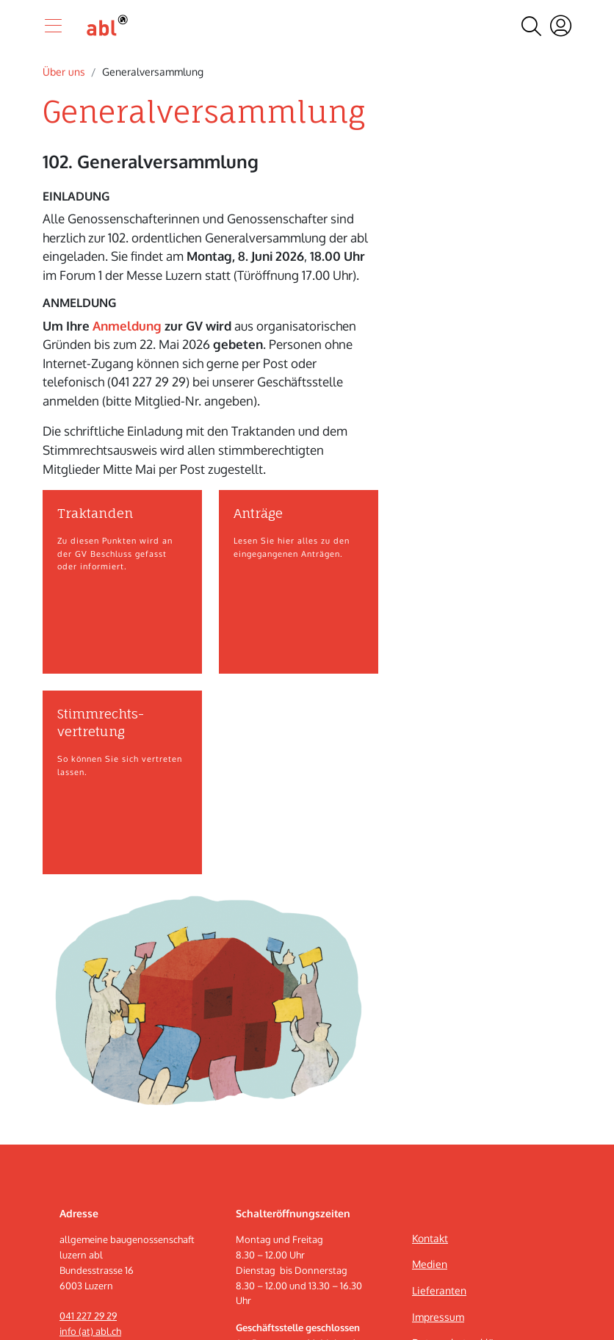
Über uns (64, 71)
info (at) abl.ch (90, 1331)
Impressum (438, 1317)
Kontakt (430, 1238)
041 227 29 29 (88, 1316)
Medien (429, 1264)
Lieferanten (439, 1290)
